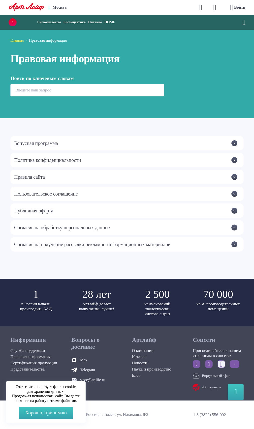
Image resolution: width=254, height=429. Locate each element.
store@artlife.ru (92, 380)
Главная (17, 40)
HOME (109, 22)
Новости (139, 363)
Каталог (139, 356)
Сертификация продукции (33, 363)
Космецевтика (74, 22)
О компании (143, 350)
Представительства (27, 369)
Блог (136, 375)
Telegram (87, 370)
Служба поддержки (27, 350)
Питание (95, 22)
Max (83, 360)
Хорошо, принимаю (46, 412)
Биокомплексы (49, 22)
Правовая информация (30, 356)
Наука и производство (151, 369)
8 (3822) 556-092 (211, 415)
